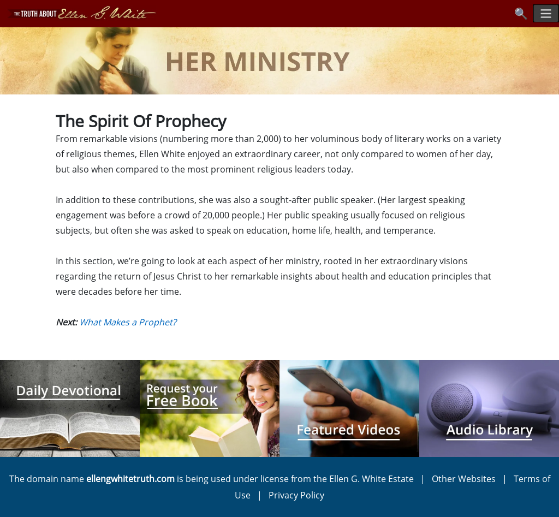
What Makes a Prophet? (127, 322)
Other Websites (464, 479)
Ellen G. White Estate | (380, 479)
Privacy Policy (296, 495)
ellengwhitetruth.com (130, 479)
